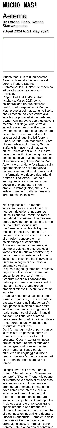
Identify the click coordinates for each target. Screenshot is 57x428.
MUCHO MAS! (20, 4)
